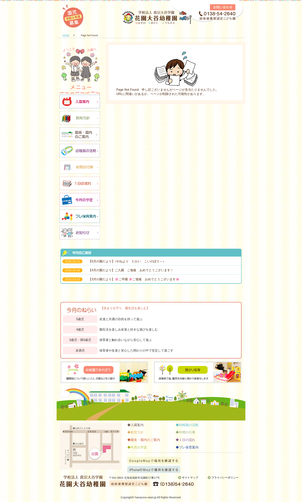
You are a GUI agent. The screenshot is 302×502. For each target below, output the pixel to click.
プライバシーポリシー (224, 477)
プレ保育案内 (80, 216)
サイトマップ (190, 477)
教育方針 (80, 118)
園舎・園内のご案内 (80, 134)
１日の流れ (80, 183)
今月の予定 (80, 200)
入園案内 (80, 101)
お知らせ (80, 232)
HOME (65, 35)
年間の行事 (80, 167)
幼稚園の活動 (80, 150)
